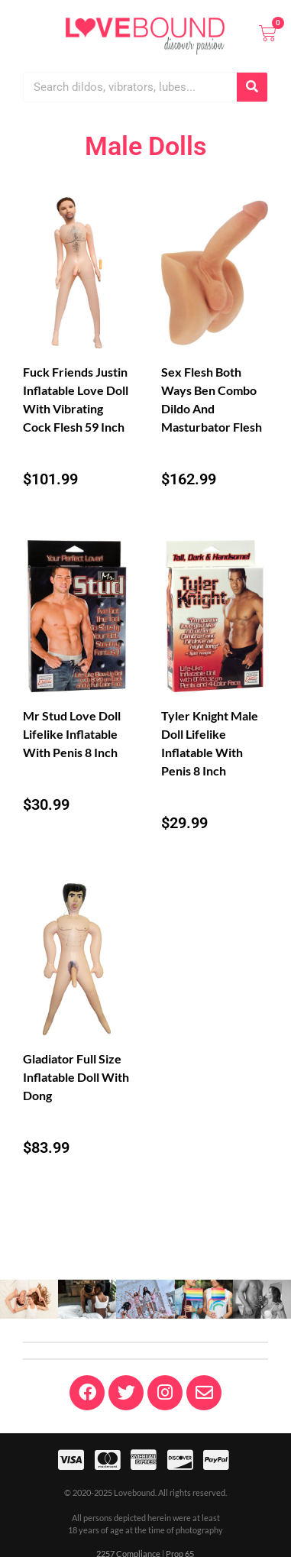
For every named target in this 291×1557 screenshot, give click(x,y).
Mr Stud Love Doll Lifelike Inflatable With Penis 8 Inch (72, 733)
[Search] (252, 87)
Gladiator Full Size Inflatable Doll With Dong (76, 1076)
